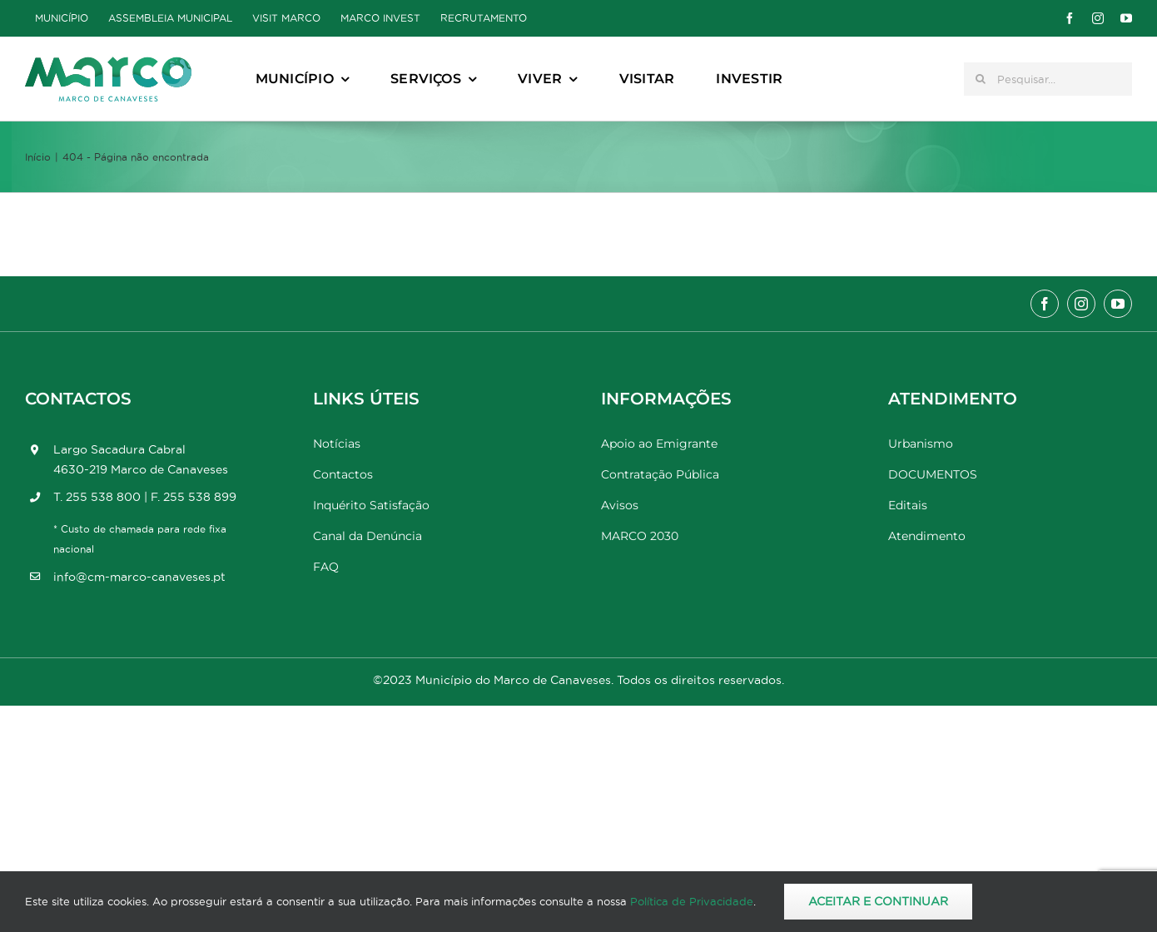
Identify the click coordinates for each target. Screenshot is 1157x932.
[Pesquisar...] (1048, 79)
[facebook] (1069, 18)
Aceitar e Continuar (878, 901)
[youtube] (1126, 18)
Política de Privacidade (691, 901)
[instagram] (1098, 18)
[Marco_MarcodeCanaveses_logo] (108, 64)
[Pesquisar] (980, 79)
